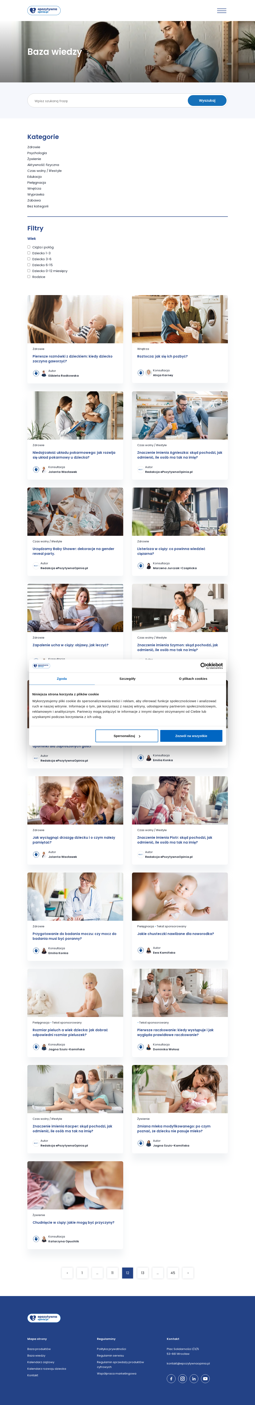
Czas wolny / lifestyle (44, 170)
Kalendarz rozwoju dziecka (46, 1369)
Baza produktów (39, 1349)
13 (142, 1273)
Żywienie (34, 159)
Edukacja (34, 176)
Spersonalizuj (127, 736)
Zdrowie (33, 147)
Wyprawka (35, 194)
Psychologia (37, 153)
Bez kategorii (37, 206)
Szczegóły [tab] (127, 678)
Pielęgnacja (36, 182)
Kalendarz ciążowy (40, 1362)
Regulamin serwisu (110, 1355)
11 (112, 1273)
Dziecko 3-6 (41, 259)
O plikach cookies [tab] (193, 678)
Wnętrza (34, 188)
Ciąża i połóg (43, 247)
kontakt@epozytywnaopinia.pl (188, 1363)
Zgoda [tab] (62, 678)
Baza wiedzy (36, 1355)
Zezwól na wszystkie (191, 736)
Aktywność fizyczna (43, 164)
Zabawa (34, 200)
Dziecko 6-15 (42, 265)
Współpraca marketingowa (116, 1373)
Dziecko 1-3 (41, 253)
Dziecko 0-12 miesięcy (49, 271)
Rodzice (38, 276)
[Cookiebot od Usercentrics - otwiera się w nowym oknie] (204, 665)
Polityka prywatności (111, 1349)
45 (173, 1273)
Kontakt (32, 1375)
